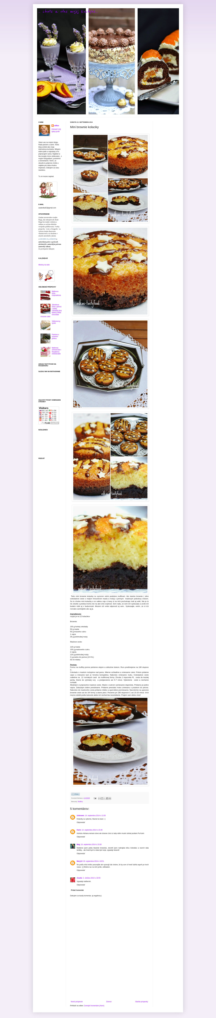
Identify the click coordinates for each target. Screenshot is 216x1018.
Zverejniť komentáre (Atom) (94, 1006)
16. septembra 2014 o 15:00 (91, 844)
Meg (78, 844)
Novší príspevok (77, 1002)
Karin (79, 830)
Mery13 (79, 861)
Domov (109, 1002)
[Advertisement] (109, 978)
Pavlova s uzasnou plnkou (55, 336)
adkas (56, 126)
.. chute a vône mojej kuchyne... (68, 11)
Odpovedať (81, 822)
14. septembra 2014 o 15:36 (92, 830)
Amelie (79, 878)
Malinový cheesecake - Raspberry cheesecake (57, 351)
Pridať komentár (77, 890)
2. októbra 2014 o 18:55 (91, 878)
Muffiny (80, 801)
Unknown (80, 815)
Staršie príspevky (141, 1002)
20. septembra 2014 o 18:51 (93, 861)
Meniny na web (44, 265)
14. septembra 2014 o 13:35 (95, 815)
